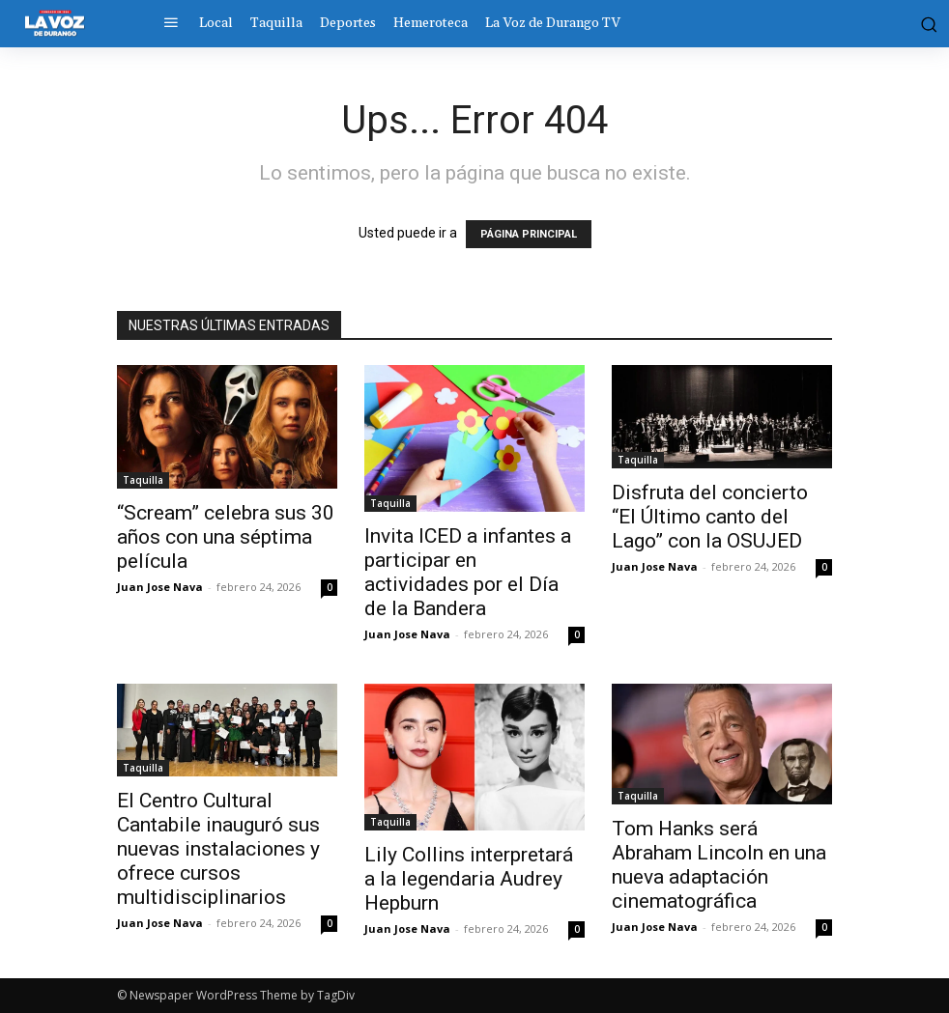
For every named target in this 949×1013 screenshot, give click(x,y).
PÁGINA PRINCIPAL (528, 234)
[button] (920, 23)
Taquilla (143, 480)
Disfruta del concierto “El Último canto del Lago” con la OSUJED (710, 516)
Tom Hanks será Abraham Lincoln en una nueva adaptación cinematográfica (719, 865)
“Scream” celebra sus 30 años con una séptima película (225, 537)
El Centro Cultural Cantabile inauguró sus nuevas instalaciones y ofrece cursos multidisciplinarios (218, 849)
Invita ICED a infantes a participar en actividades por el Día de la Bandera (467, 572)
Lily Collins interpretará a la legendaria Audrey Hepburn (468, 879)
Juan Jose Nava (160, 586)
